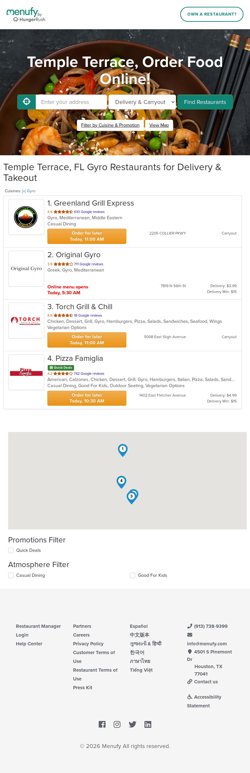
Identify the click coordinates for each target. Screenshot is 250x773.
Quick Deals (28, 550)
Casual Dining (30, 575)
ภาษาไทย (140, 661)
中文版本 (139, 635)
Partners (82, 626)
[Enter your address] (71, 102)
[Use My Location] (26, 102)
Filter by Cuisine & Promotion (110, 125)
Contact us (202, 682)
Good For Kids (152, 575)
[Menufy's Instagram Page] (117, 725)
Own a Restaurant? (212, 14)
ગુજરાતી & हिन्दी (145, 644)
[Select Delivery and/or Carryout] (142, 102)
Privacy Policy (88, 644)
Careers (81, 635)
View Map (159, 125)
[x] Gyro (28, 191)
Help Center (29, 644)
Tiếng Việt (141, 670)
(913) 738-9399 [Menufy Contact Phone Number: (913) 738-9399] (207, 626)
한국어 (137, 652)
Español (139, 626)
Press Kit (82, 688)
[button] (122, 450)
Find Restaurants (205, 102)
